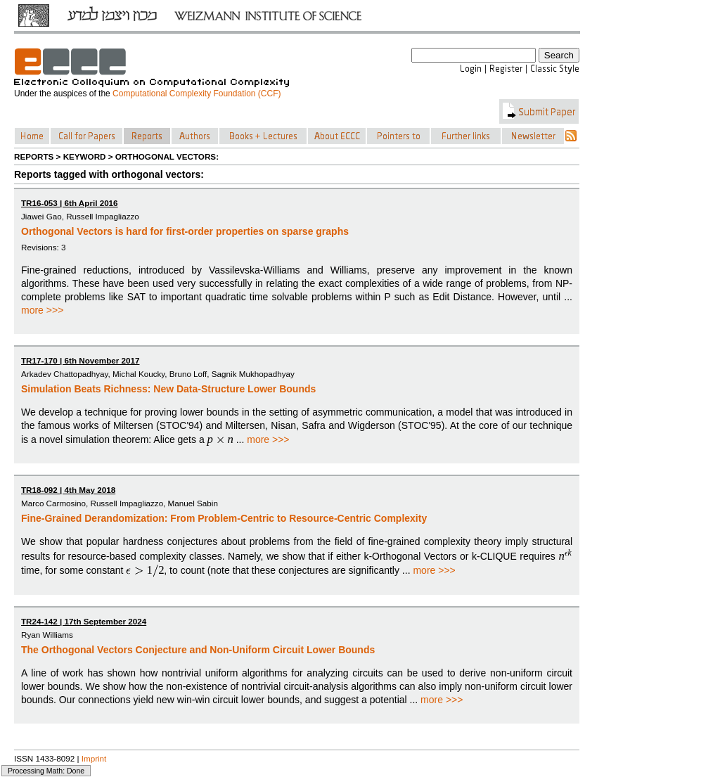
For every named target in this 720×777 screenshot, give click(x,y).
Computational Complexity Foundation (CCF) (196, 93)
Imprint (94, 758)
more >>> (42, 310)
